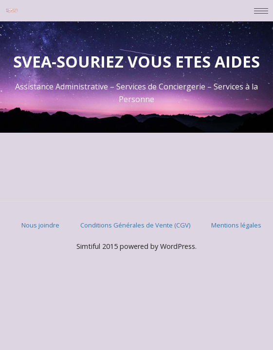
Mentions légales (236, 225)
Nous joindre (40, 225)
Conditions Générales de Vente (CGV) (135, 225)
